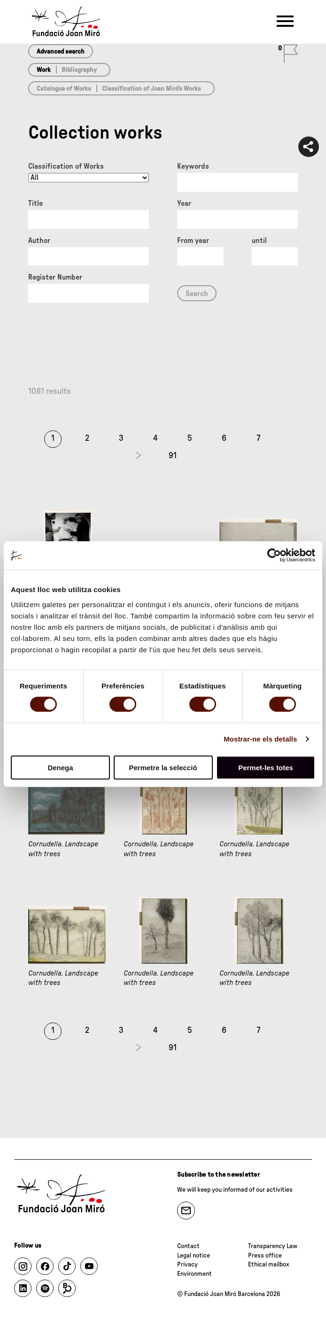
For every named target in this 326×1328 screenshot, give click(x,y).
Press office (265, 1255)
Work (44, 70)
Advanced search (61, 51)
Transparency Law (272, 1246)
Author (39, 240)
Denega (60, 767)
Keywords (193, 166)
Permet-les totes (265, 767)
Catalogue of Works (64, 89)
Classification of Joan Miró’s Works (151, 89)
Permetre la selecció (163, 767)
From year (193, 240)
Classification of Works (66, 166)
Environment (194, 1274)
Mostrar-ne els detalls (260, 739)
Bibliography (79, 70)
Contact (188, 1246)
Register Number (55, 277)
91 (173, 456)
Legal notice (193, 1255)
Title (35, 203)
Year (184, 203)
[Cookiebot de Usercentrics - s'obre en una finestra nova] (274, 555)
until (259, 240)
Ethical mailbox (268, 1264)
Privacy (187, 1264)
